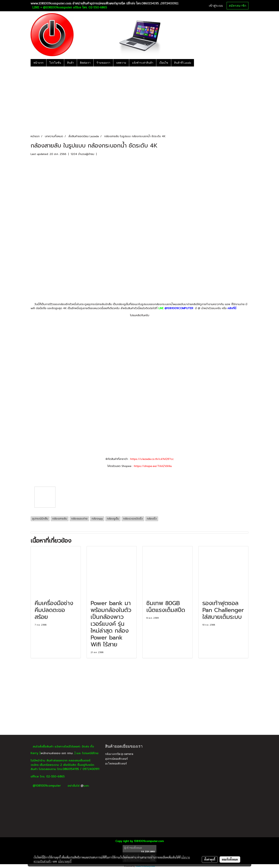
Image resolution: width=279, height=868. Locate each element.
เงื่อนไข (163, 62)
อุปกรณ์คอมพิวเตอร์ (116, 758)
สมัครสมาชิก (237, 5)
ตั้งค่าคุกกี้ (209, 859)
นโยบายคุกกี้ (64, 861)
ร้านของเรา (103, 62)
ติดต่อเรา (85, 62)
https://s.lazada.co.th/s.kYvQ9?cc (152, 459)
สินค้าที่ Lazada (182, 62)
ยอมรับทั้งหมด (230, 859)
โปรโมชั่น (55, 62)
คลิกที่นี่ (232, 308)
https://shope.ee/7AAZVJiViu (153, 466)
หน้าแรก (38, 62)
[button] (197, 62)
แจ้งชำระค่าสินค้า (142, 62)
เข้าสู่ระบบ (216, 5)
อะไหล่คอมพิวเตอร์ (116, 763)
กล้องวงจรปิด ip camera (119, 753)
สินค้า (70, 62)
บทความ (121, 62)
